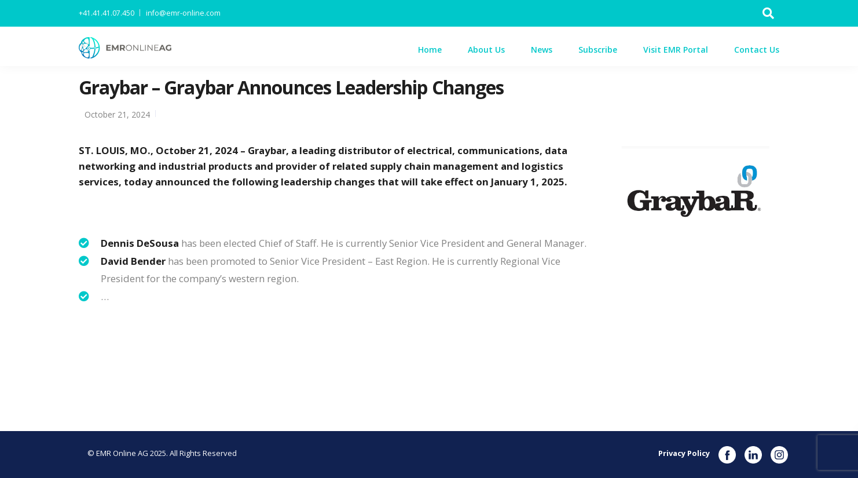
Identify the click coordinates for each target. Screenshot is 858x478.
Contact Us (756, 49)
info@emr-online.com (183, 13)
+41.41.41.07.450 (106, 13)
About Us (486, 49)
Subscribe (597, 49)
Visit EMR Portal (675, 49)
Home (430, 49)
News (541, 49)
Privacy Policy (684, 453)
